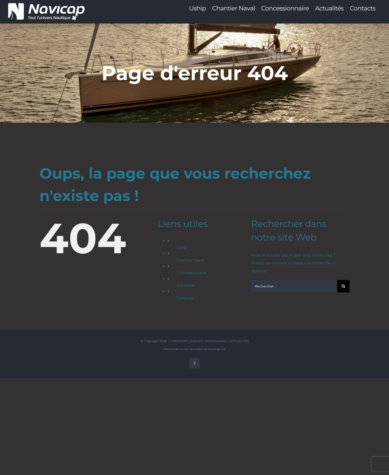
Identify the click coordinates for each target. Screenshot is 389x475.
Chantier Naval (190, 260)
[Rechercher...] (294, 286)
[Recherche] (343, 286)
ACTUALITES (239, 341)
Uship (181, 247)
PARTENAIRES (216, 341)
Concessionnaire (191, 272)
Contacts (184, 298)
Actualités (185, 285)
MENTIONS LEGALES (187, 341)
